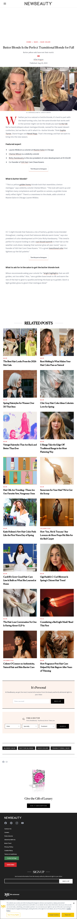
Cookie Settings (11, 858)
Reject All (68, 915)
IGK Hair (24, 162)
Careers (6, 832)
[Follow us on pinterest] (11, 823)
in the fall (63, 123)
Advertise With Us (9, 840)
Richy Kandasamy (16, 158)
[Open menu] (4, 3)
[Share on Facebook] (3, 762)
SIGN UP (57, 701)
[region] (38, 909)
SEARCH (63, 726)
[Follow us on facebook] (5, 823)
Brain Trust (7, 843)
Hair (36, 42)
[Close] (74, 903)
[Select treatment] (47, 726)
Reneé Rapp (32, 133)
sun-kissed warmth (44, 241)
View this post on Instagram (38, 169)
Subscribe (10, 865)
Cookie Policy (8, 850)
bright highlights (51, 273)
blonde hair (9, 748)
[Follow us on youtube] (22, 823)
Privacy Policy (8, 847)
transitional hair (61, 748)
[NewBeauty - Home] (38, 3)
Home (29, 42)
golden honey (25, 184)
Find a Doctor (8, 836)
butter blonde (26, 748)
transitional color (56, 248)
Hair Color (45, 42)
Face (42, 619)
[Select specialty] (30, 726)
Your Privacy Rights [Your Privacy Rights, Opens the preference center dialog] (13, 915)
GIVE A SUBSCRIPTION (38, 806)
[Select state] (13, 726)
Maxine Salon (39, 150)
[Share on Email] (7, 762)
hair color (43, 748)
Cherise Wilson (15, 154)
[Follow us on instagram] (17, 823)
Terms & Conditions (10, 854)
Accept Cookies (54, 915)
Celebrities (45, 528)
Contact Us (7, 829)
